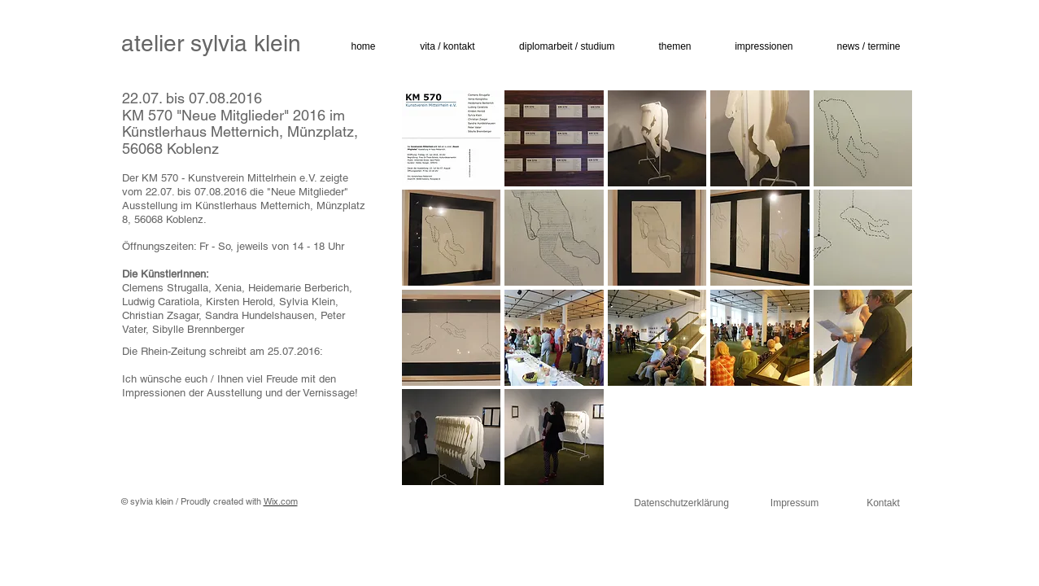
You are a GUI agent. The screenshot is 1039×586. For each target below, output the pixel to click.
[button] (439, 47)
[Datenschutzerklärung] (682, 504)
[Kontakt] (884, 504)
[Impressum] (795, 504)
